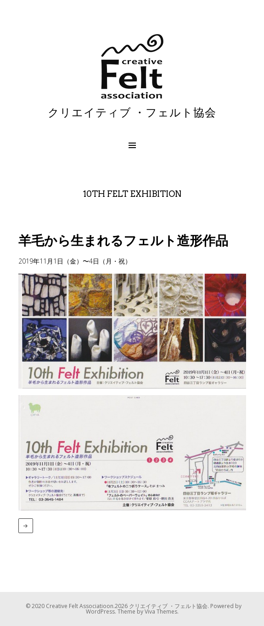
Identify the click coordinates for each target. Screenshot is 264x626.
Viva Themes (161, 611)
